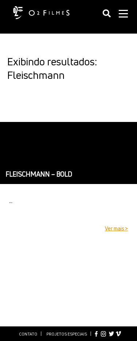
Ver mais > (116, 228)
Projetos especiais (66, 334)
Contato (28, 334)
